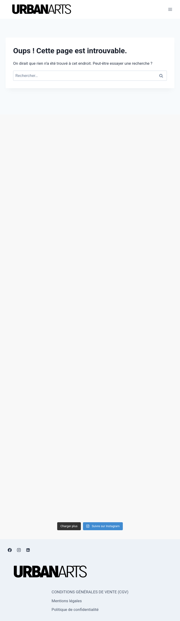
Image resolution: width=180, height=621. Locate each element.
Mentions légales (67, 600)
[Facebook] (10, 550)
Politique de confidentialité (75, 609)
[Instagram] (19, 550)
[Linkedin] (28, 550)
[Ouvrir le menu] (170, 9)
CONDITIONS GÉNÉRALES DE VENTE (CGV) (90, 592)
